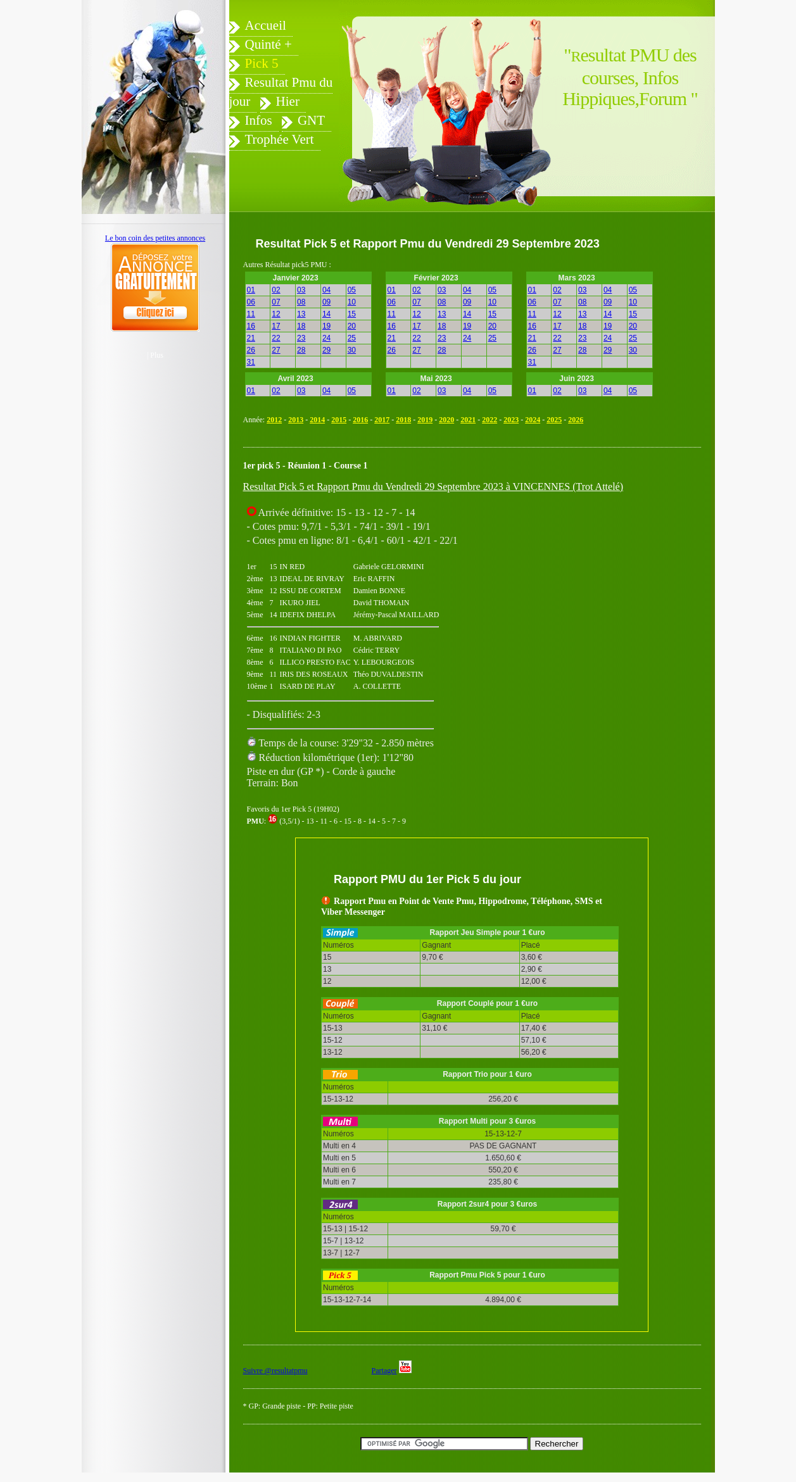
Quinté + (268, 44)
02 (276, 290)
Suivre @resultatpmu (275, 1370)
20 (352, 326)
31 (251, 362)
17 (276, 326)
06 (251, 302)
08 (301, 302)
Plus (156, 355)
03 (301, 290)
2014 (317, 419)
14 (326, 314)
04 (326, 290)
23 (301, 338)
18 (301, 326)
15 (352, 314)
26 (251, 350)
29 (326, 350)
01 (251, 290)
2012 (274, 419)
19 (326, 326)
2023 (511, 419)
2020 (446, 419)
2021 (468, 419)
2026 (575, 419)
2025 (554, 419)
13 (301, 314)
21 (251, 338)
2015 (338, 419)
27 (276, 350)
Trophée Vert (279, 139)
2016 (360, 419)
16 (251, 326)
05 (352, 290)
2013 (295, 419)
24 (326, 338)
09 (326, 302)
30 (352, 350)
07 (276, 302)
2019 (425, 419)
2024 (532, 419)
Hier (288, 101)
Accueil (265, 25)
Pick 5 (262, 63)
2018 (403, 419)
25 (352, 338)
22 (276, 338)
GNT (311, 120)
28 (301, 350)
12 (276, 314)
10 (352, 302)
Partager (384, 1370)
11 (251, 314)
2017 (381, 419)
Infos (258, 120)
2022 (489, 419)
